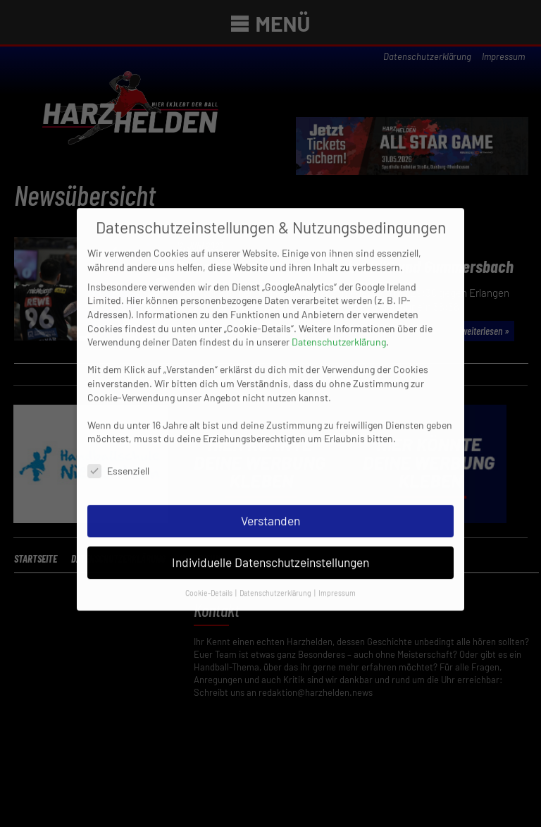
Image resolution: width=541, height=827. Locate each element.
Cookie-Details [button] (209, 584)
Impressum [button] (337, 584)
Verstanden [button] (270, 513)
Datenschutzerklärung (339, 335)
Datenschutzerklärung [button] (276, 584)
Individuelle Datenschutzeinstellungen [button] (270, 554)
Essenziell (118, 463)
